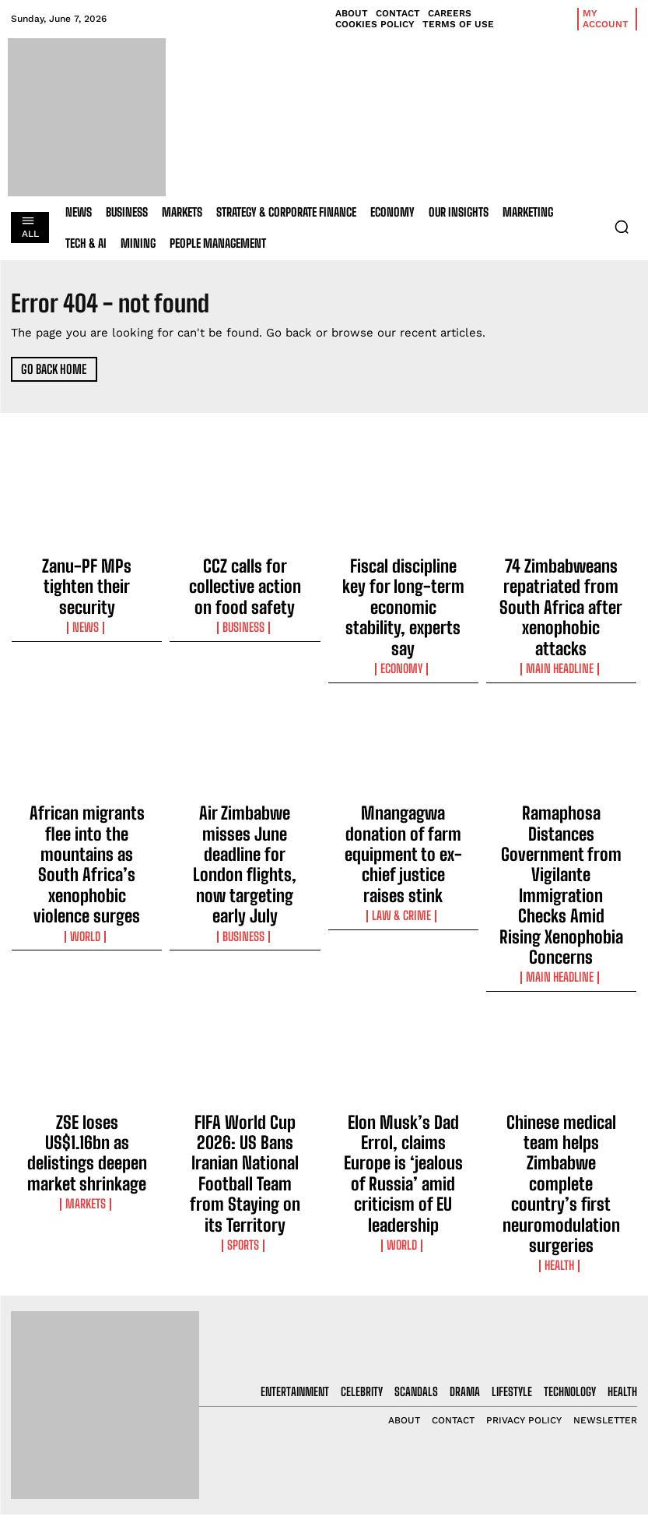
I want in (567, 1382)
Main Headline (561, 620)
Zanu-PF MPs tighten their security (86, 569)
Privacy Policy (545, 1422)
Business (245, 592)
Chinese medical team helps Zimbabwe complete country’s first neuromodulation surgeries (561, 996)
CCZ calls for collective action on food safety (244, 569)
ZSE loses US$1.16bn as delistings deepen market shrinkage (87, 989)
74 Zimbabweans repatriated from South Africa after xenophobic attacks (561, 583)
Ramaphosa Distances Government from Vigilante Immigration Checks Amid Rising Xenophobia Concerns (561, 790)
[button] (621, 226)
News (87, 592)
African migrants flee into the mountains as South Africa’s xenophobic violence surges (87, 783)
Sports (245, 1033)
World (87, 820)
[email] (567, 1345)
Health (561, 1033)
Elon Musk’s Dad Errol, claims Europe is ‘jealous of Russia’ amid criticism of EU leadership (403, 996)
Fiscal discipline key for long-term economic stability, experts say (403, 576)
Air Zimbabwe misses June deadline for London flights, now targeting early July (244, 776)
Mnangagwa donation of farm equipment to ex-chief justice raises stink (403, 776)
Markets (86, 1019)
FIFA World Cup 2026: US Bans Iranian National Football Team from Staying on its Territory (245, 996)
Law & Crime (403, 806)
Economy (403, 606)
